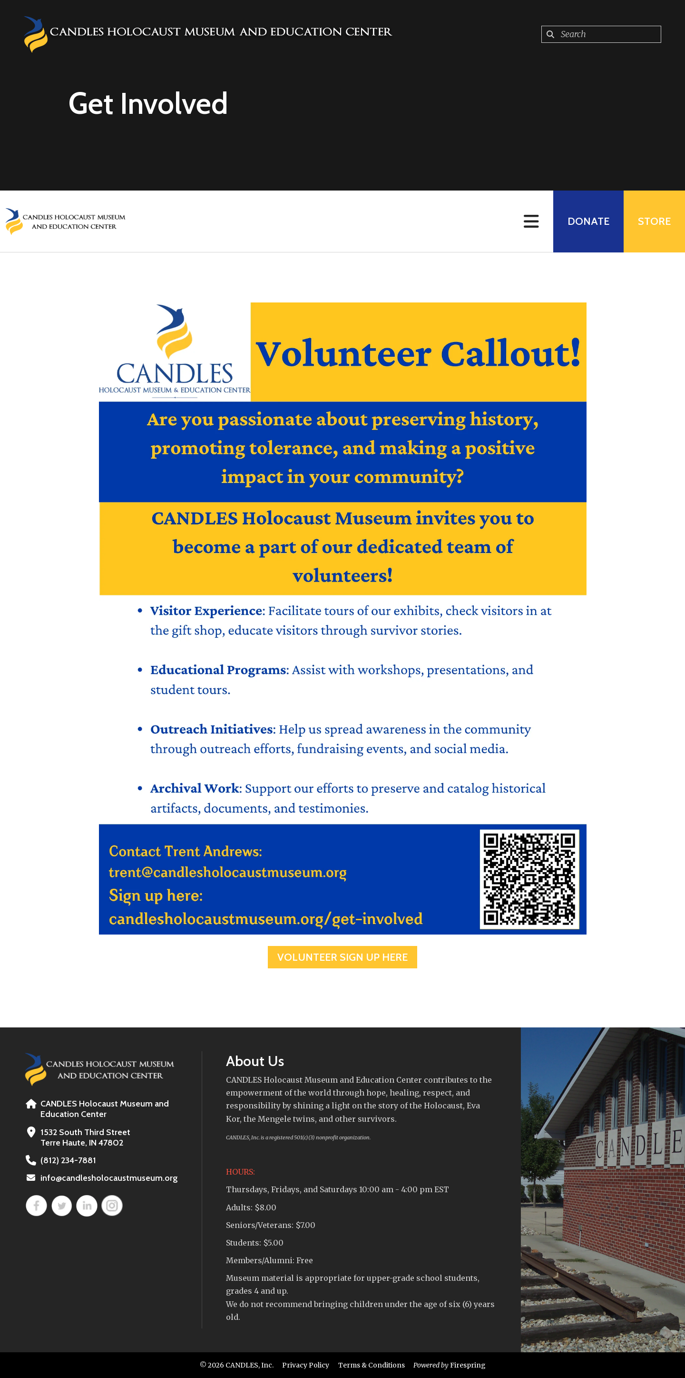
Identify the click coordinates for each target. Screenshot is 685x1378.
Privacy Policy (305, 1365)
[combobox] (601, 34)
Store (654, 221)
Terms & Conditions (371, 1365)
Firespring (468, 1365)
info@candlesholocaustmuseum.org (109, 1178)
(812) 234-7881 (68, 1160)
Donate (588, 221)
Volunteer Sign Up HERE (342, 957)
